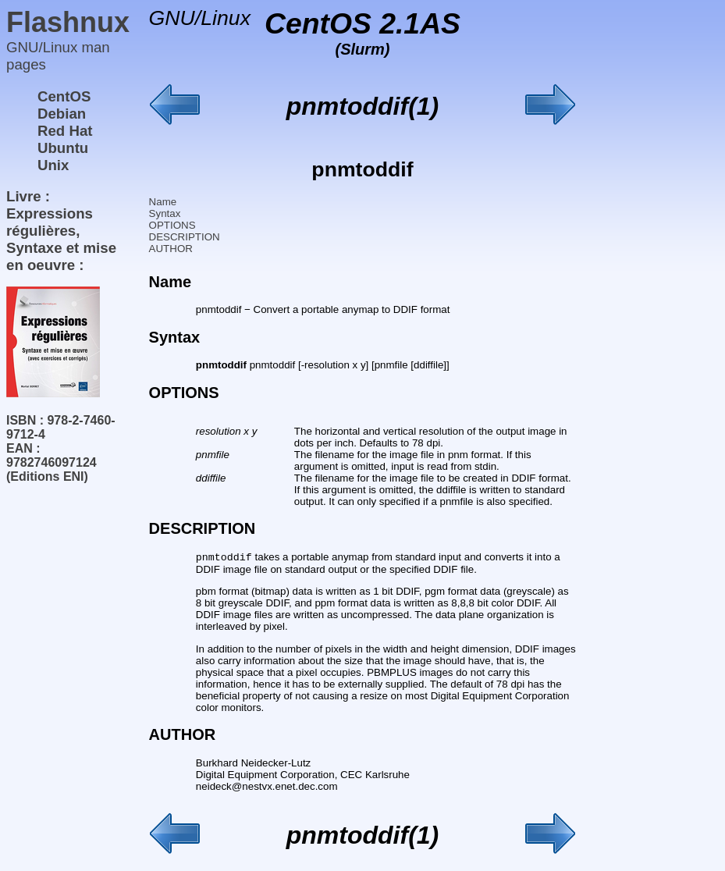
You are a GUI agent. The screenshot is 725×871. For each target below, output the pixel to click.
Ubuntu (62, 148)
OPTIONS (172, 225)
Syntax (165, 213)
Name (163, 202)
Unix (53, 165)
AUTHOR (171, 248)
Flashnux (68, 22)
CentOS (64, 96)
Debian (61, 113)
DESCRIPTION (184, 237)
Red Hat (65, 131)
